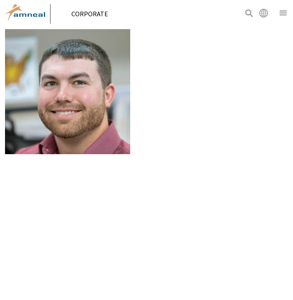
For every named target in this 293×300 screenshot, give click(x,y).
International (263, 13)
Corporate (92, 14)
